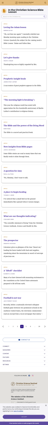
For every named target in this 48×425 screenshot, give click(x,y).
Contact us (24, 340)
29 (39, 326)
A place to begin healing (15, 192)
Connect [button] (6, 346)
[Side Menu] (3, 3)
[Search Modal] (45, 3)
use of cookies (18, 411)
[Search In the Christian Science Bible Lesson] (24, 16)
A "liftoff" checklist (13, 270)
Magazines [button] (6, 350)
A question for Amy (13, 171)
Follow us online (20, 375)
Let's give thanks (11, 57)
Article (5, 24)
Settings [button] (6, 365)
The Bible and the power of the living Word (24, 125)
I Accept (24, 417)
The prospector (11, 240)
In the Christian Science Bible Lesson (25, 11)
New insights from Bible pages (18, 146)
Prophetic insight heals (15, 78)
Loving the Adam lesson (15, 27)
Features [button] (6, 357)
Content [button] (6, 354)
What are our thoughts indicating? (20, 216)
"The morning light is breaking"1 (19, 100)
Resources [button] (6, 361)
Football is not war (12, 298)
